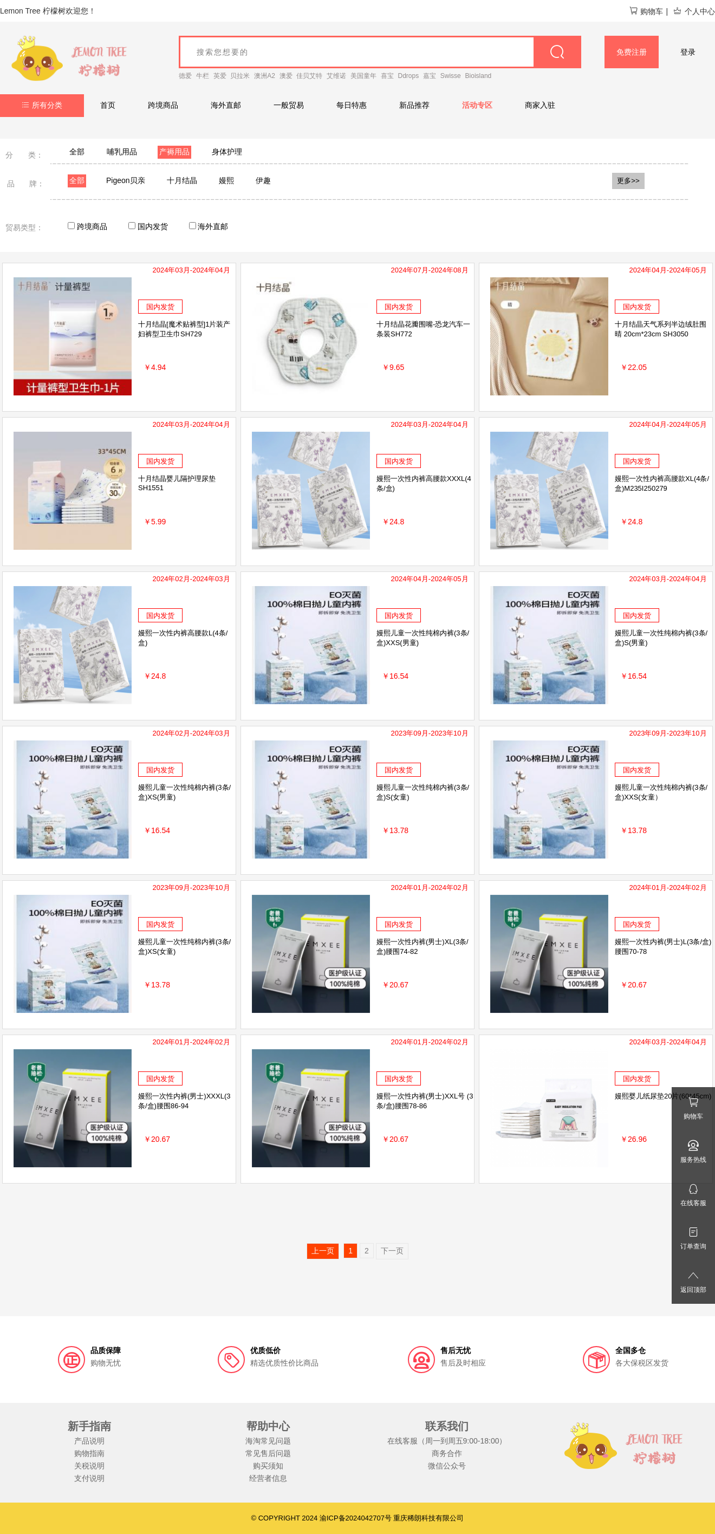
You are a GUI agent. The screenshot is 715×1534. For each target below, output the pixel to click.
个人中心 (694, 11)
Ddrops (408, 76)
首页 (107, 105)
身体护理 (227, 151)
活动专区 (477, 105)
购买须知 (268, 1465)
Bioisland (478, 76)
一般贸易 (289, 105)
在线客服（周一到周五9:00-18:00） (447, 1440)
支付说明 (89, 1478)
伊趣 (263, 180)
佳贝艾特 (309, 76)
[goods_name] (380, 52)
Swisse (450, 76)
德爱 (185, 76)
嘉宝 (429, 76)
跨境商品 (163, 105)
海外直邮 (226, 105)
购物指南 (89, 1453)
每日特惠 (351, 105)
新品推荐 (414, 105)
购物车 (646, 11)
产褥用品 (174, 151)
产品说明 (89, 1440)
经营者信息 (268, 1478)
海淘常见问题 (268, 1440)
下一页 (392, 1250)
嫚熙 (226, 180)
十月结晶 (182, 180)
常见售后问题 (268, 1453)
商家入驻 (540, 105)
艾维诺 (336, 76)
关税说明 (89, 1465)
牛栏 (202, 76)
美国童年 (363, 76)
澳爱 (286, 76)
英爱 (219, 76)
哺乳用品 (122, 151)
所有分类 (42, 105)
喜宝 (387, 76)
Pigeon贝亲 (125, 180)
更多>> (628, 181)
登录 (688, 52)
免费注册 (631, 52)
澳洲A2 (264, 76)
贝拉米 (240, 76)
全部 (76, 151)
